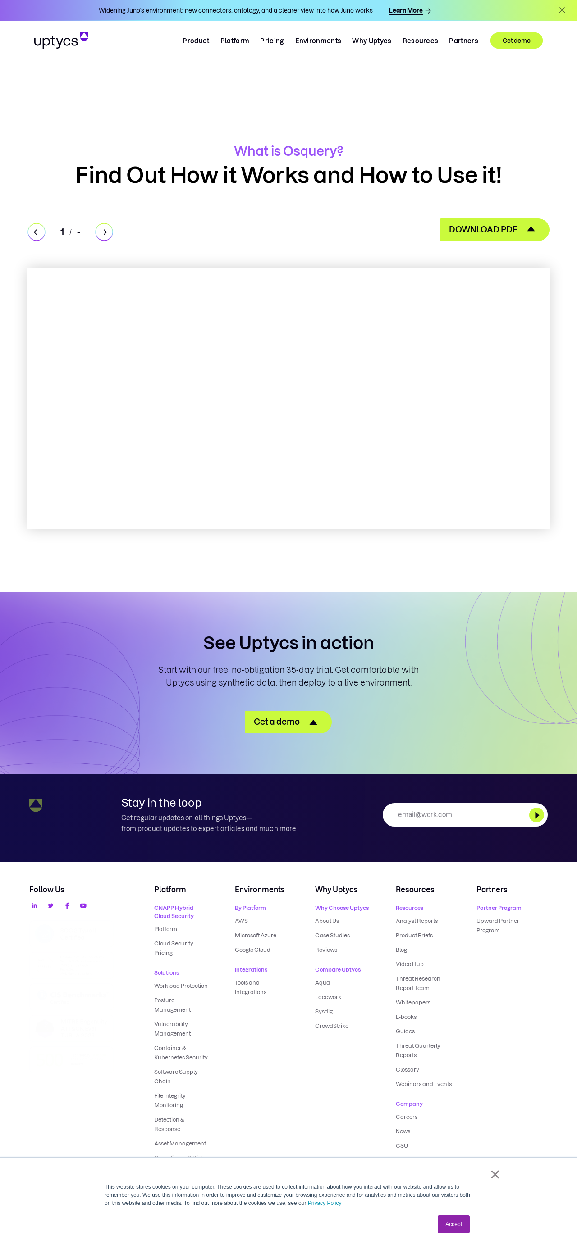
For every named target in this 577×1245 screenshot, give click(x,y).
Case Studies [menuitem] (332, 935)
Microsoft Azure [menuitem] (255, 935)
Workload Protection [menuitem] (181, 986)
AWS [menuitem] (241, 921)
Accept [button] (453, 1224)
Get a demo (277, 722)
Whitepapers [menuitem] (413, 1002)
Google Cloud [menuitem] (252, 950)
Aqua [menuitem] (322, 983)
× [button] (495, 1174)
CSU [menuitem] (402, 1146)
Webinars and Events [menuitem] (424, 1084)
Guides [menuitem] (405, 1031)
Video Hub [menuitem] (410, 964)
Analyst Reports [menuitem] (417, 921)
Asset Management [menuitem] (180, 1143)
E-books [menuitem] (406, 1017)
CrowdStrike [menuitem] (331, 1026)
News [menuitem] (403, 1131)
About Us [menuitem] (327, 921)
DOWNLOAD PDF (483, 229)
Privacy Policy (325, 1203)
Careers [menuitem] (406, 1117)
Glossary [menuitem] (407, 1069)
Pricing (272, 41)
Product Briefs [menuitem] (414, 935)
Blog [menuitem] (401, 950)
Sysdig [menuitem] (324, 1011)
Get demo (517, 40)
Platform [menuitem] (165, 929)
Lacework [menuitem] (328, 997)
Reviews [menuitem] (326, 950)
